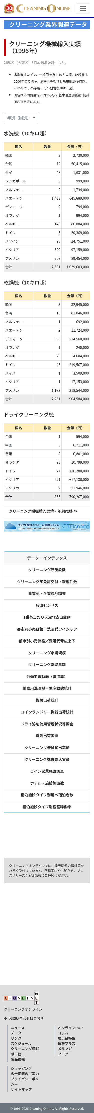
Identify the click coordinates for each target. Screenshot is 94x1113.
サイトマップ (21, 1089)
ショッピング (21, 1068)
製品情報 (18, 1059)
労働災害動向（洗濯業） (47, 676)
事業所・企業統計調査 (47, 593)
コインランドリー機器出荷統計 (47, 711)
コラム (63, 1032)
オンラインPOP (70, 1027)
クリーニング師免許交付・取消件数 (47, 581)
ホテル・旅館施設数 (47, 783)
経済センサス (47, 605)
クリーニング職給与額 (47, 664)
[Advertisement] (47, 936)
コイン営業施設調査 (47, 771)
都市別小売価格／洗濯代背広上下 (47, 640)
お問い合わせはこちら (24, 1018)
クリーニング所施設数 (47, 569)
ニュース (18, 1027)
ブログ (63, 1053)
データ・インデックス (47, 558)
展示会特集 (66, 1038)
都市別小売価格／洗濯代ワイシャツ (47, 629)
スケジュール (21, 1043)
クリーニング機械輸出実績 (47, 747)
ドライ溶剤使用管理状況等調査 (47, 723)
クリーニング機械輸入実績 (47, 759)
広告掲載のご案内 (25, 1073)
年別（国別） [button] (19, 118)
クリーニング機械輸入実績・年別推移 (43, 511)
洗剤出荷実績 (47, 735)
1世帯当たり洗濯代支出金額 (47, 617)
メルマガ (65, 1048)
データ (16, 1032)
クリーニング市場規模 (47, 652)
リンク (16, 1038)
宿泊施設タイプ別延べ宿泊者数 (47, 794)
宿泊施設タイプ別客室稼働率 (47, 806)
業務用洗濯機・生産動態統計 (47, 688)
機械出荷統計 (47, 700)
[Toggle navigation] (83, 8)
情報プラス (66, 1043)
